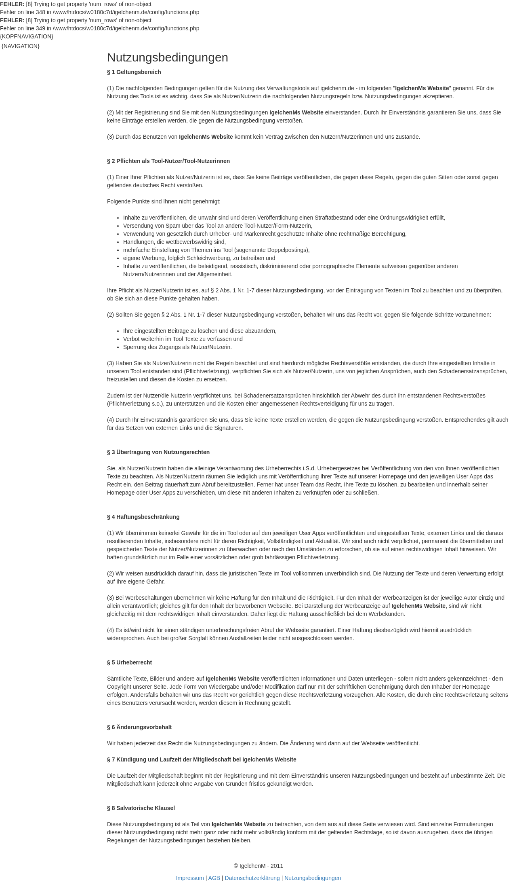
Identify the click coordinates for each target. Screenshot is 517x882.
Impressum (190, 878)
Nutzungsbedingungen (312, 878)
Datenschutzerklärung (252, 878)
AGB (214, 878)
